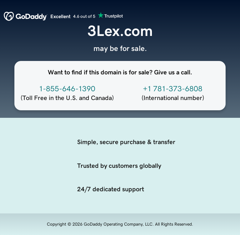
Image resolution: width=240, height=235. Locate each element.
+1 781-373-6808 (172, 88)
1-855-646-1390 (67, 88)
